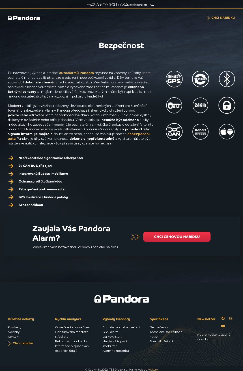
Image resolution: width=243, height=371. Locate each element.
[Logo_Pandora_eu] (32, 18)
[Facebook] (223, 318)
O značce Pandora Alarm (73, 327)
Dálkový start (112, 336)
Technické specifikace (166, 332)
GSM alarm (110, 332)
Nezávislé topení (115, 341)
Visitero (153, 369)
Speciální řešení (161, 341)
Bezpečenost (160, 327)
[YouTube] (223, 326)
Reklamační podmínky (71, 341)
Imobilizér (110, 346)
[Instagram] (231, 318)
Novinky (13, 332)
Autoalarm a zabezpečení (121, 327)
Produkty (14, 327)
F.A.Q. (154, 336)
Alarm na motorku (116, 350)
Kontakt (13, 336)
